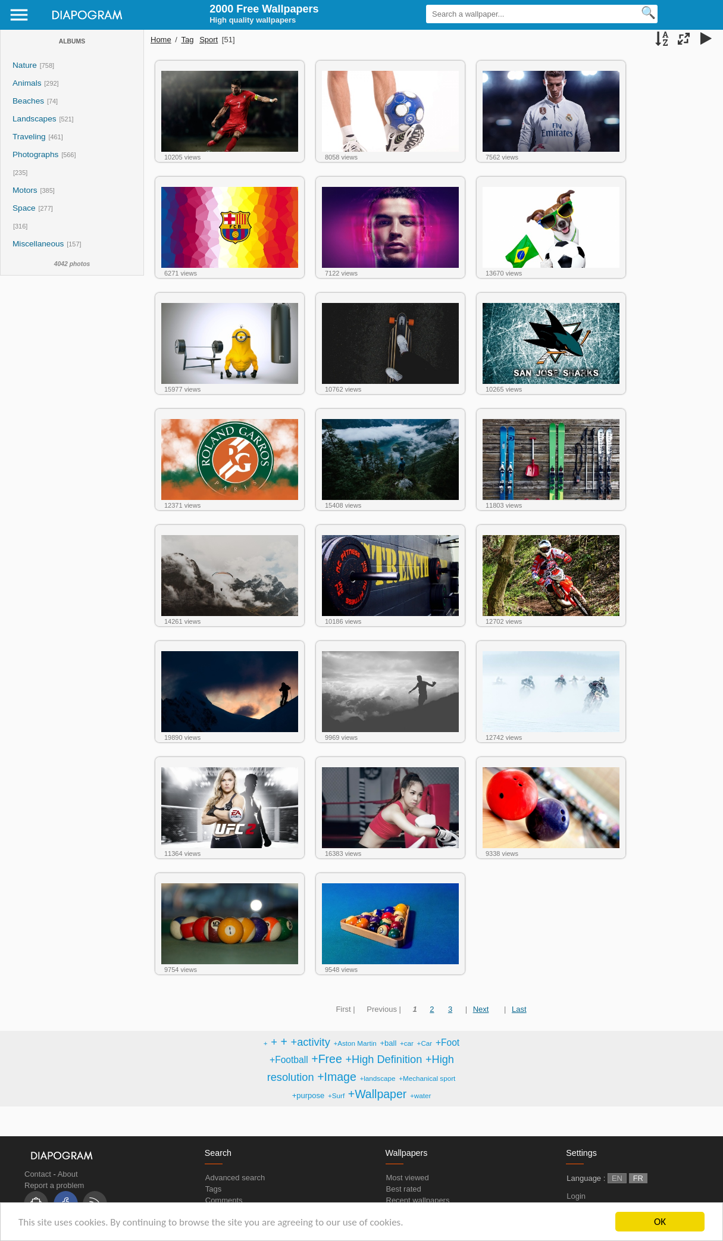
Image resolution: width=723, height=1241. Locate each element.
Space (24, 208)
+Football (289, 1060)
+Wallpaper (377, 1094)
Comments (224, 1200)
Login (576, 1196)
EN (617, 1178)
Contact (37, 1174)
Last (519, 1009)
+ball (388, 1043)
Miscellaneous (39, 243)
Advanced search (235, 1177)
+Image (336, 1076)
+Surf (336, 1095)
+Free (326, 1058)
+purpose (308, 1095)
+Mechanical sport (427, 1078)
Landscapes (34, 118)
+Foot (447, 1042)
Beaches (28, 100)
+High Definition (383, 1059)
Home (161, 39)
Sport (208, 39)
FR (638, 1178)
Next (481, 1009)
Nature (24, 65)
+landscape (377, 1078)
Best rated (403, 1188)
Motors (24, 190)
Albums (72, 41)
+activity (310, 1042)
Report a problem (54, 1185)
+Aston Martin (354, 1043)
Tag (187, 39)
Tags (213, 1188)
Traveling (29, 136)
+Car (425, 1043)
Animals (27, 83)
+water (420, 1095)
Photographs (35, 154)
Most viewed (407, 1177)
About (68, 1174)
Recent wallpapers (418, 1200)
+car (407, 1043)
